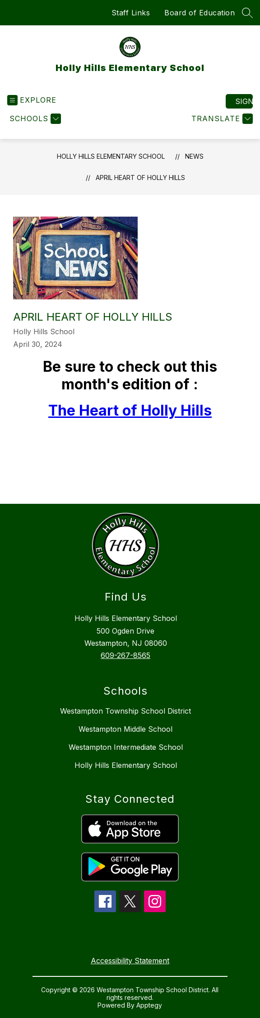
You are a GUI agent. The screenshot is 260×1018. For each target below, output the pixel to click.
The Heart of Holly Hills (130, 410)
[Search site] (247, 12)
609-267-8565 (125, 655)
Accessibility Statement (130, 960)
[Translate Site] (221, 118)
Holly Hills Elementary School (111, 156)
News (194, 156)
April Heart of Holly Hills (140, 177)
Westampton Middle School (125, 729)
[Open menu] (31, 100)
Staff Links (130, 12)
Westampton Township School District (125, 710)
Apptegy (149, 1005)
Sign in (244, 101)
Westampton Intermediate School (126, 747)
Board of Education (199, 12)
